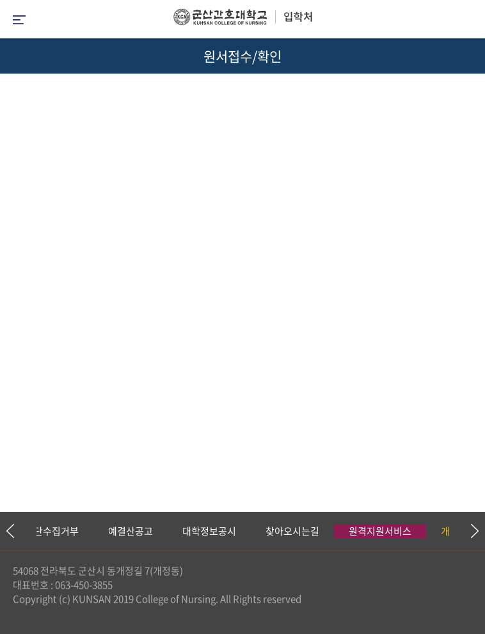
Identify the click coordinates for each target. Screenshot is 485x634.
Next (469, 531)
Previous (9, 531)
